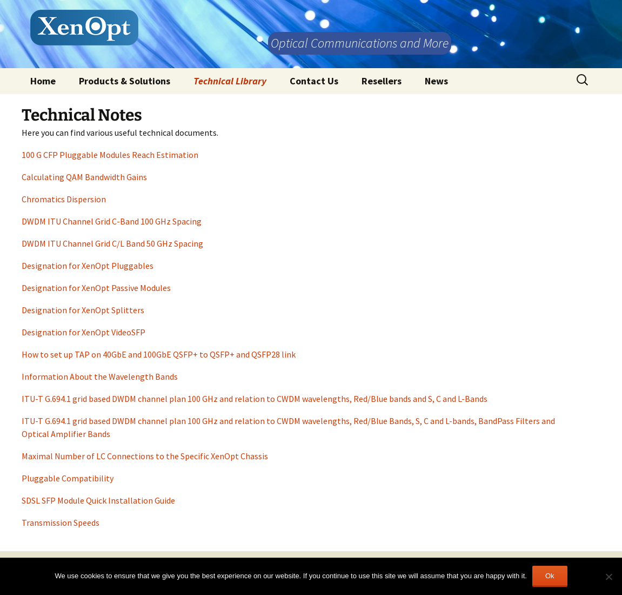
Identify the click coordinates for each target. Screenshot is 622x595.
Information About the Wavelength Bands (100, 376)
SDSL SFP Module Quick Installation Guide (98, 500)
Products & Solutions (124, 81)
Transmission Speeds (60, 522)
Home (43, 81)
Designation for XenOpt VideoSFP (83, 332)
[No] (608, 576)
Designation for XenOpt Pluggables (87, 265)
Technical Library (229, 81)
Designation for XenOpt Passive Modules (96, 287)
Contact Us (314, 81)
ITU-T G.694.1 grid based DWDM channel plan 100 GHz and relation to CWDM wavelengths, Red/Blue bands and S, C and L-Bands (254, 398)
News (436, 81)
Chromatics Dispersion (64, 199)
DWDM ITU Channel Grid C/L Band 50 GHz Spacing (112, 243)
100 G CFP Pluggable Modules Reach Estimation (110, 154)
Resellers (382, 81)
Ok (549, 576)
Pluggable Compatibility (67, 478)
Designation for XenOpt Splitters (83, 310)
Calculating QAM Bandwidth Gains (84, 176)
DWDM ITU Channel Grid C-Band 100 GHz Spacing (112, 221)
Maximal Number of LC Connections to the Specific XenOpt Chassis (145, 456)
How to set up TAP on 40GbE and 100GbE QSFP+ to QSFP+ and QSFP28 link (159, 354)
